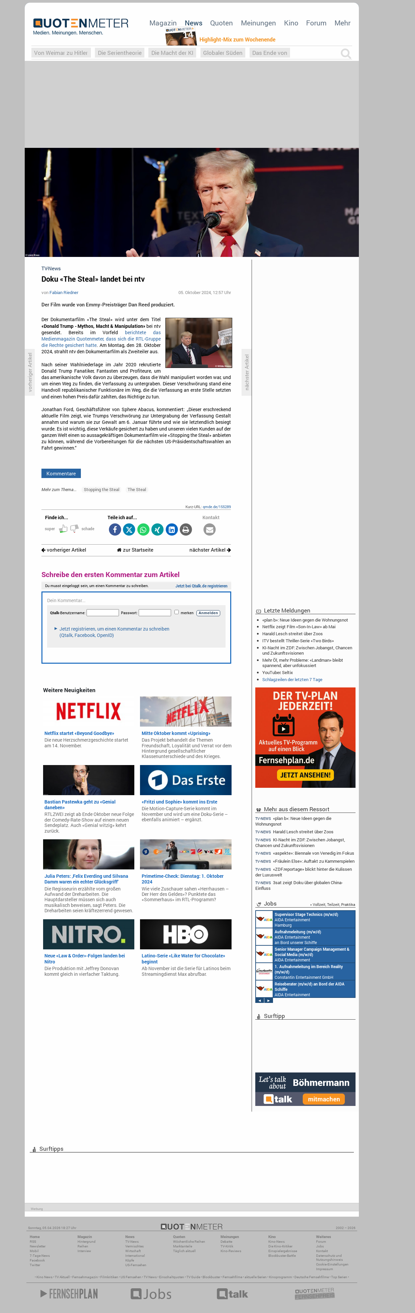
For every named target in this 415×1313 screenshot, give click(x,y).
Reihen (83, 1246)
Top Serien (339, 1277)
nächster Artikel (210, 550)
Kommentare (61, 473)
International (135, 1255)
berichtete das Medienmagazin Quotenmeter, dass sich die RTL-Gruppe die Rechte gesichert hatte (101, 339)
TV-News (132, 1241)
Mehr (342, 22)
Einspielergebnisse (282, 1251)
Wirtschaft (133, 1251)
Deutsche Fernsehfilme (311, 1277)
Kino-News (276, 1241)
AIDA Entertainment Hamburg (297, 919)
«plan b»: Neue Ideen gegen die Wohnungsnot (305, 620)
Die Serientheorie (120, 53)
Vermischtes (134, 1246)
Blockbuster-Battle (282, 1255)
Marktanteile (182, 1246)
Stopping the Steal (101, 489)
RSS (33, 1241)
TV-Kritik (227, 1246)
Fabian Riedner (63, 292)
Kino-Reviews (231, 1251)
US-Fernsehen (135, 1265)
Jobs (320, 1246)
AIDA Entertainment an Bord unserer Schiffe (288, 936)
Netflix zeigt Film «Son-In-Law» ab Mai (298, 627)
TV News (150, 1277)
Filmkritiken (109, 1277)
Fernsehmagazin (85, 1277)
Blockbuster (211, 1277)
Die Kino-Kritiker (280, 1246)
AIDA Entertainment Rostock (303, 954)
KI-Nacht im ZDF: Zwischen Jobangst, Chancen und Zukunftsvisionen (307, 650)
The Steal (137, 489)
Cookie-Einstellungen (332, 1264)
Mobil (34, 1251)
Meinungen (258, 22)
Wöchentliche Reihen (189, 1241)
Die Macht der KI (172, 53)
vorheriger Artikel (63, 550)
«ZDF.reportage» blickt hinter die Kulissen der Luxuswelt (303, 871)
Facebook (37, 1260)
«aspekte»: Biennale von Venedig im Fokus (304, 853)
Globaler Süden (223, 53)
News (193, 22)
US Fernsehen (131, 1277)
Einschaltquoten (171, 1277)
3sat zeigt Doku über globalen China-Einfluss (299, 885)
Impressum (324, 1269)
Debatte (226, 1241)
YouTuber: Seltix (277, 672)
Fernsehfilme (232, 1277)
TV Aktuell (62, 1277)
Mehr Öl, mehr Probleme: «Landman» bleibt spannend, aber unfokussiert (302, 662)
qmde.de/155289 (217, 506)
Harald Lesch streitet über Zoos (292, 634)
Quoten (221, 22)
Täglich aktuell (184, 1251)
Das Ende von (269, 53)
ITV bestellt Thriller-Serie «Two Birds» (298, 641)
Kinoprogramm (280, 1277)
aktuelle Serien (256, 1277)
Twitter (35, 1265)
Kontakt (322, 1251)
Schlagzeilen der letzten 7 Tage (292, 679)
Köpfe (129, 1260)
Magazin (163, 22)
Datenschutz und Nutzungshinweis (329, 1257)
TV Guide (193, 1277)
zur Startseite (135, 550)
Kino (291, 22)
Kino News (44, 1277)
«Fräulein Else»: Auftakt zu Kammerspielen (305, 861)
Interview (84, 1251)
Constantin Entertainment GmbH (299, 971)
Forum (316, 22)
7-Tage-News (40, 1255)
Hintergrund (87, 1241)
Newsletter (37, 1246)
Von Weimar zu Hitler (61, 53)
